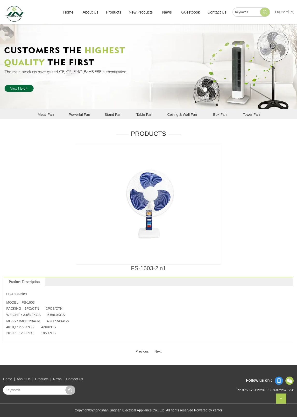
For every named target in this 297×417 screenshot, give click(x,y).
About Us (24, 379)
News (57, 379)
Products (42, 379)
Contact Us (74, 379)
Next (158, 351)
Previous (141, 351)
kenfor (217, 410)
